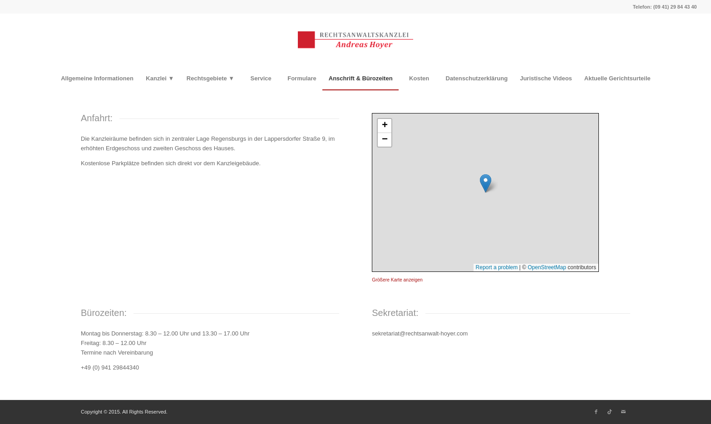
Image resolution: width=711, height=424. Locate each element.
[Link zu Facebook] (596, 412)
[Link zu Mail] (623, 412)
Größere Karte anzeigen (397, 279)
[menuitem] (96, 78)
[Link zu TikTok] (610, 412)
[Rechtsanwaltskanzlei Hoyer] (355, 40)
